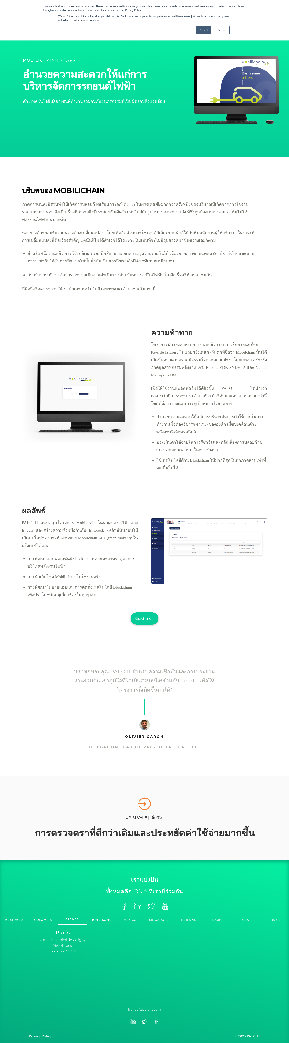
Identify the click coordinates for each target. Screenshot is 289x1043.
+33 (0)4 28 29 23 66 (144, 996)
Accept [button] (204, 30)
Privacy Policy (40, 1036)
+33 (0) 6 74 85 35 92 (232, 951)
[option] (63, 941)
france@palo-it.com (144, 1009)
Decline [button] (221, 30)
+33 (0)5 (151, 959)
